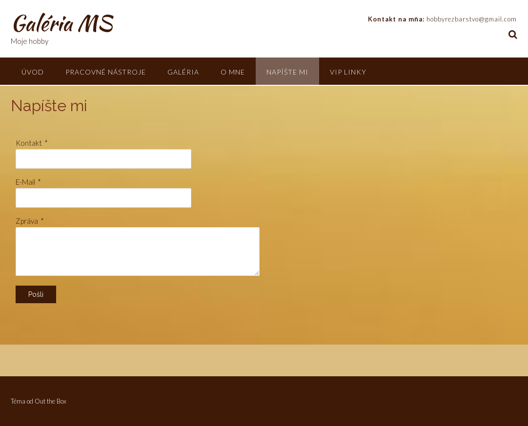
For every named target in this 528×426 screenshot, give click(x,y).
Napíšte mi (287, 72)
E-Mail (25, 181)
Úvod (32, 72)
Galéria (183, 72)
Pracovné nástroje (105, 72)
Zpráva (27, 220)
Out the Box (50, 401)
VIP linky (348, 72)
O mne (233, 72)
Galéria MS (61, 23)
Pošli (35, 294)
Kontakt (29, 142)
